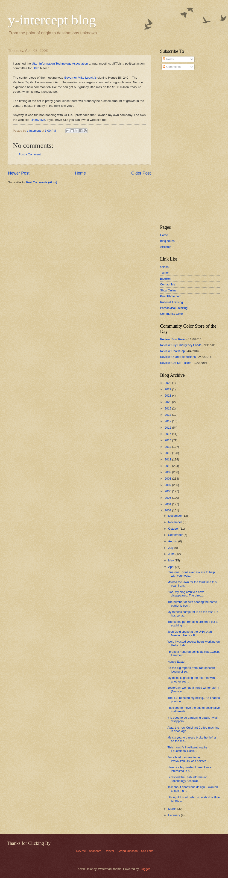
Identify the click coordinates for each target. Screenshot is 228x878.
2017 (168, 421)
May (171, 560)
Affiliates (165, 247)
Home (80, 173)
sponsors (95, 851)
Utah (36, 68)
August (173, 541)
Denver (110, 851)
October (173, 528)
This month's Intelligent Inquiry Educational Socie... (187, 749)
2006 (168, 491)
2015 (168, 434)
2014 (168, 440)
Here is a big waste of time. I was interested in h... (189, 768)
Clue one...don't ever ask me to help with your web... (191, 573)
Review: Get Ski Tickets (175, 363)
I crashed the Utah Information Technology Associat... (187, 778)
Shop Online (168, 290)
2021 (168, 395)
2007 (168, 485)
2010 (168, 466)
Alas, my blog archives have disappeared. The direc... (185, 593)
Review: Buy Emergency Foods (181, 345)
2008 (168, 478)
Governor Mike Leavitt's (80, 77)
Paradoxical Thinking (173, 308)
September (176, 535)
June (171, 554)
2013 (168, 446)
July (171, 547)
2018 (168, 414)
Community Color (171, 313)
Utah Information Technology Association (60, 63)
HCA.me (80, 851)
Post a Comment (30, 154)
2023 (168, 383)
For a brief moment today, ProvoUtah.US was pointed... (188, 759)
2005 (168, 497)
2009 (168, 472)
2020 (168, 402)
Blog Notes (167, 241)
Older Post (141, 173)
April (171, 567)
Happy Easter (176, 661)
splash (164, 267)
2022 (168, 389)
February (174, 815)
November (175, 522)
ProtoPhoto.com (170, 296)
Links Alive (37, 120)
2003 (168, 510)
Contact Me (167, 284)
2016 (168, 427)
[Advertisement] (174, 147)
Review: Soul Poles (173, 339)
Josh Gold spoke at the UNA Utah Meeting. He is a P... (189, 633)
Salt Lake (147, 851)
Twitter (164, 272)
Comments (172, 66)
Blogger (145, 869)
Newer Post (18, 173)
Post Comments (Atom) (41, 182)
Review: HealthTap (172, 351)
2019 (168, 408)
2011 (168, 459)
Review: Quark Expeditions (178, 357)
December (175, 515)
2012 (168, 453)
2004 (168, 504)
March (172, 808)
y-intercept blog (52, 19)
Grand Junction (127, 851)
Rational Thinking (171, 302)
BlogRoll (165, 278)
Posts (168, 59)
